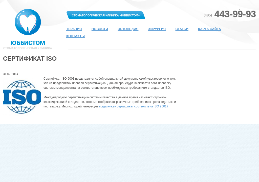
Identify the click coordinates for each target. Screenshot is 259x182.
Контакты (75, 36)
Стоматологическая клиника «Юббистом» (106, 15)
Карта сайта (209, 29)
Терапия (74, 29)
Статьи (181, 29)
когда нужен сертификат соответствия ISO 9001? (133, 106)
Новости (100, 29)
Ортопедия (128, 29)
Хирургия (157, 29)
